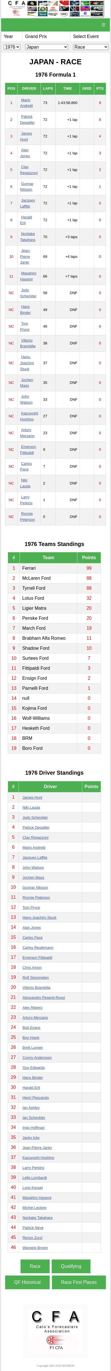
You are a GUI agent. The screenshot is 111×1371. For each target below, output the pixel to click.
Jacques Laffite (35, 857)
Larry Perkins (34, 1167)
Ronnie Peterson (36, 897)
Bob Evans (32, 1027)
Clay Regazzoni (36, 837)
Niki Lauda (31, 807)
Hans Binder (33, 1077)
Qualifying (71, 1266)
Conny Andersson (37, 1057)
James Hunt (32, 797)
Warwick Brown (35, 1248)
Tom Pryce (31, 907)
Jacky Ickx (31, 1137)
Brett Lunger (33, 1047)
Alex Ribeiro (33, 1007)
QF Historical (27, 1282)
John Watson (33, 867)
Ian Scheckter (34, 1117)
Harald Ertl (31, 1087)
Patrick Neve (33, 1227)
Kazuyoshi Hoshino (38, 1157)
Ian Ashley (31, 1107)
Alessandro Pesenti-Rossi (44, 997)
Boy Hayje (31, 1037)
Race (35, 1266)
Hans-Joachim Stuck (27, 363)
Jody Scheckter (35, 817)
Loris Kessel (33, 1187)
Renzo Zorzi (33, 1238)
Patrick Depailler (36, 827)
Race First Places (79, 1282)
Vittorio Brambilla (37, 987)
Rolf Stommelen (36, 977)
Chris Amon (32, 967)
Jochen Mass (34, 877)
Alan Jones (32, 927)
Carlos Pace (33, 937)
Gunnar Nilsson (35, 887)
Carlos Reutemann (38, 947)
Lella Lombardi (35, 1177)
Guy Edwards (34, 1067)
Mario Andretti (34, 847)
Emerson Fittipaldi (37, 957)
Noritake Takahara (38, 1217)
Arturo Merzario (35, 1017)
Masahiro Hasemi (37, 1197)
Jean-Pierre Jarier (25, 256)
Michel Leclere (35, 1207)
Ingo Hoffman (34, 1127)
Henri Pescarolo (36, 1097)
